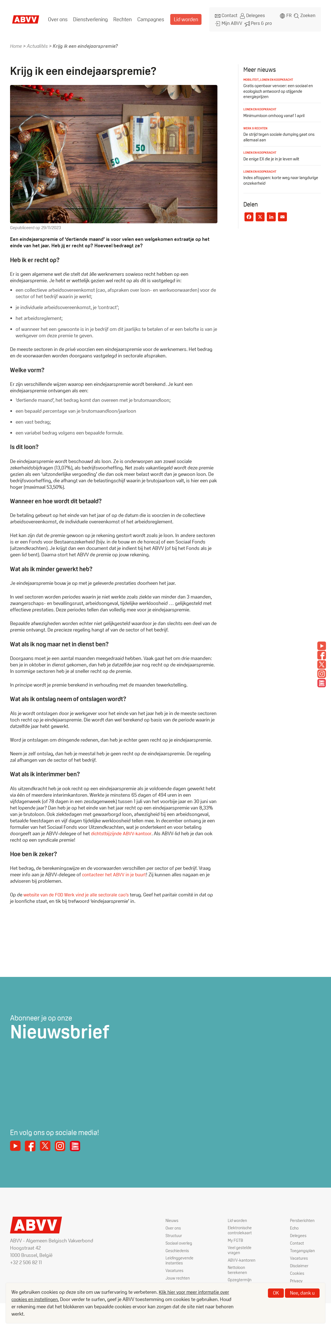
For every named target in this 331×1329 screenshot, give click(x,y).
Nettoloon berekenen (238, 1269)
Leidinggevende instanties (180, 1258)
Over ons (57, 18)
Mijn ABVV (226, 21)
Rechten (120, 18)
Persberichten (303, 1218)
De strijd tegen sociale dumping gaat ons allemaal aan (280, 134)
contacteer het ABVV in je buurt (115, 872)
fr (288, 15)
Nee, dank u (302, 1293)
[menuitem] (57, 18)
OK (276, 1293)
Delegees (250, 15)
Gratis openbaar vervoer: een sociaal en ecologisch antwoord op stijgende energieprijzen (279, 88)
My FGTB (236, 1239)
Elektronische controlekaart (240, 1228)
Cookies (297, 1271)
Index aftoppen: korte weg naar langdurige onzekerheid (272, 177)
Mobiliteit (251, 77)
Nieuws (172, 1218)
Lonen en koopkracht (279, 77)
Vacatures (175, 1269)
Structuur (174, 1234)
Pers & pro (255, 21)
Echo (294, 1226)
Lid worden (181, 18)
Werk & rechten (256, 125)
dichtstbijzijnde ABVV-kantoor (123, 830)
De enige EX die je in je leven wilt (272, 156)
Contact (224, 15)
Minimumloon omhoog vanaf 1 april (274, 113)
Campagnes (147, 18)
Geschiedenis (178, 1249)
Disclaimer (299, 1264)
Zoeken (308, 15)
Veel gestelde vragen (240, 1249)
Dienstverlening (88, 18)
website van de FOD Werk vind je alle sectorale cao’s (78, 892)
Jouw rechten (178, 1277)
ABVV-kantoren (242, 1259)
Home (16, 43)
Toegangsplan (303, 1249)
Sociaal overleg (179, 1241)
